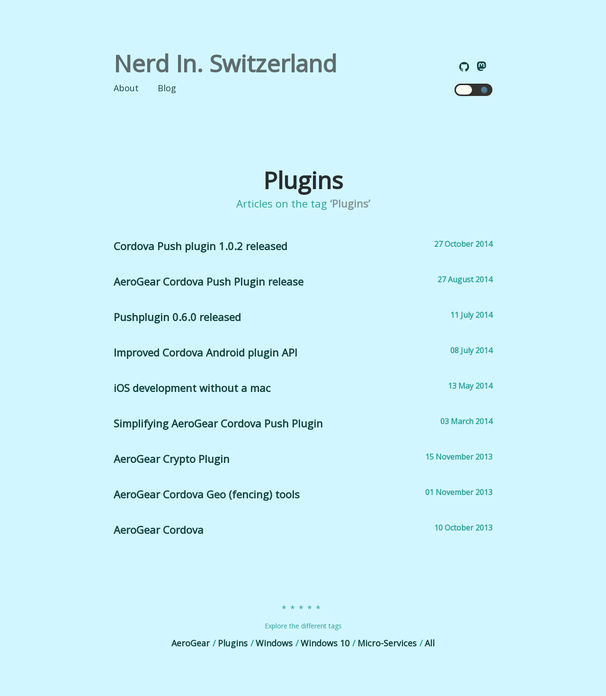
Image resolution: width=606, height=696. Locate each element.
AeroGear (190, 643)
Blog (167, 88)
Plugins (233, 643)
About (126, 88)
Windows (274, 643)
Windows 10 (325, 643)
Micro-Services (387, 643)
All (430, 643)
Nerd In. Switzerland (225, 63)
